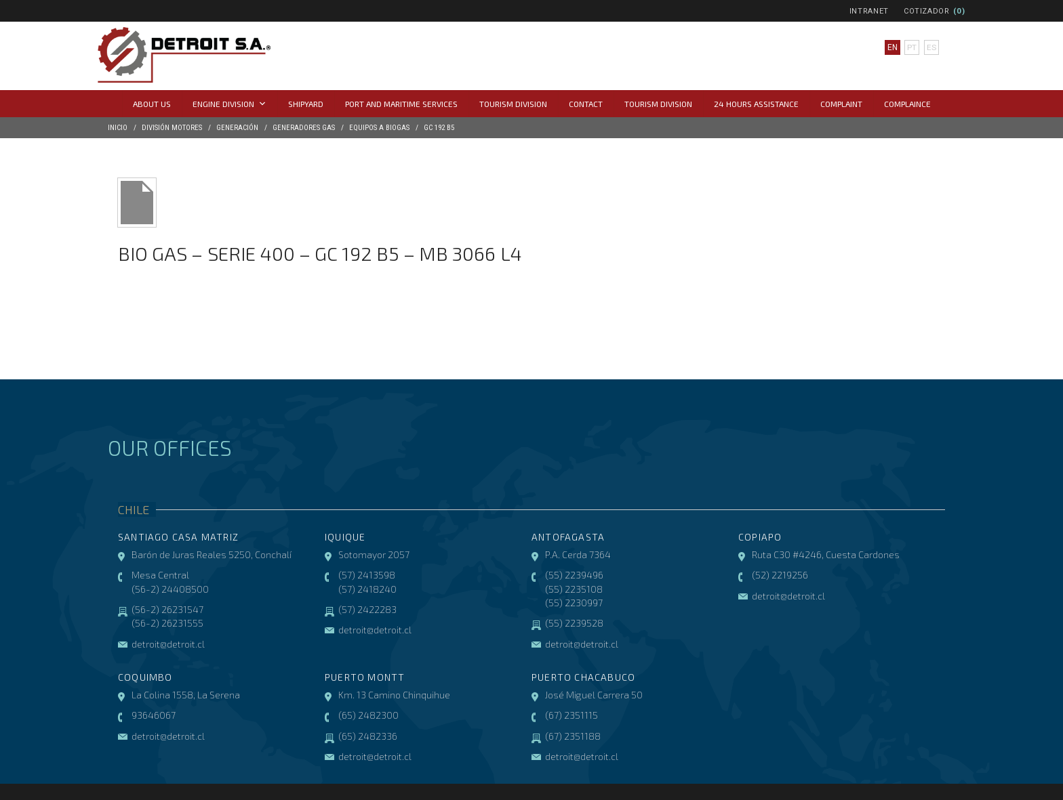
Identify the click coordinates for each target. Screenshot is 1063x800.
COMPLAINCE (907, 103)
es (931, 47)
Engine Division (229, 103)
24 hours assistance (756, 103)
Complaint (841, 103)
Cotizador (927, 11)
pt (912, 47)
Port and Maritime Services (401, 103)
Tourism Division (513, 103)
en (892, 47)
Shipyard (305, 103)
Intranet (869, 11)
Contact (586, 103)
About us (152, 103)
